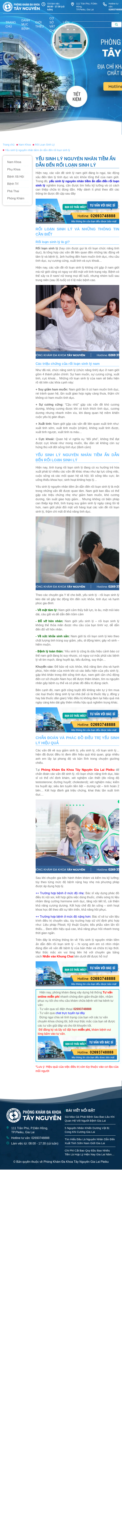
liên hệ (66, 24)
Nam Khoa (14, 162)
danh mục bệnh (25, 24)
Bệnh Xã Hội (15, 176)
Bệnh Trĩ (12, 183)
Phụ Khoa (13, 169)
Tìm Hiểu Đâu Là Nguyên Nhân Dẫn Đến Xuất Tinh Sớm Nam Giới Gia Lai (90, 1141)
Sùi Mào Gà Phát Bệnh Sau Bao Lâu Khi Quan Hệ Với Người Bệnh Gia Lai (90, 1118)
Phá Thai (13, 191)
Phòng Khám (15, 198)
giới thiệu (39, 24)
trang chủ (11, 24)
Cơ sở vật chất (53, 24)
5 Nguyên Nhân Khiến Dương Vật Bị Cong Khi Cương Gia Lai (87, 1129)
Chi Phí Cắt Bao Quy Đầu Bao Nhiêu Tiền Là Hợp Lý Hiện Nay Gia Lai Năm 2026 (88, 1152)
